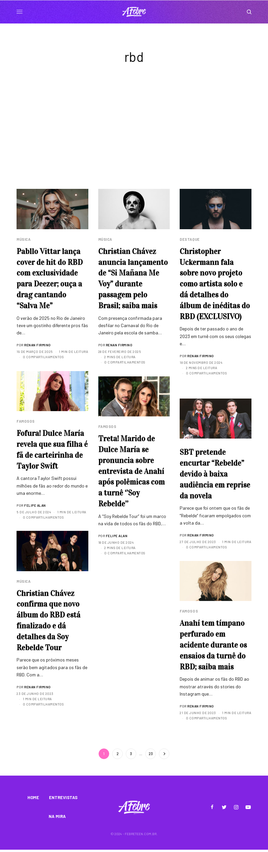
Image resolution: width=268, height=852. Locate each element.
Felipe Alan (35, 506)
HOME (33, 798)
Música (23, 239)
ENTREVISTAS (63, 798)
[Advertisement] (134, 139)
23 (151, 753)
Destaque (190, 239)
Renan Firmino (37, 347)
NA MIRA (57, 818)
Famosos (26, 421)
